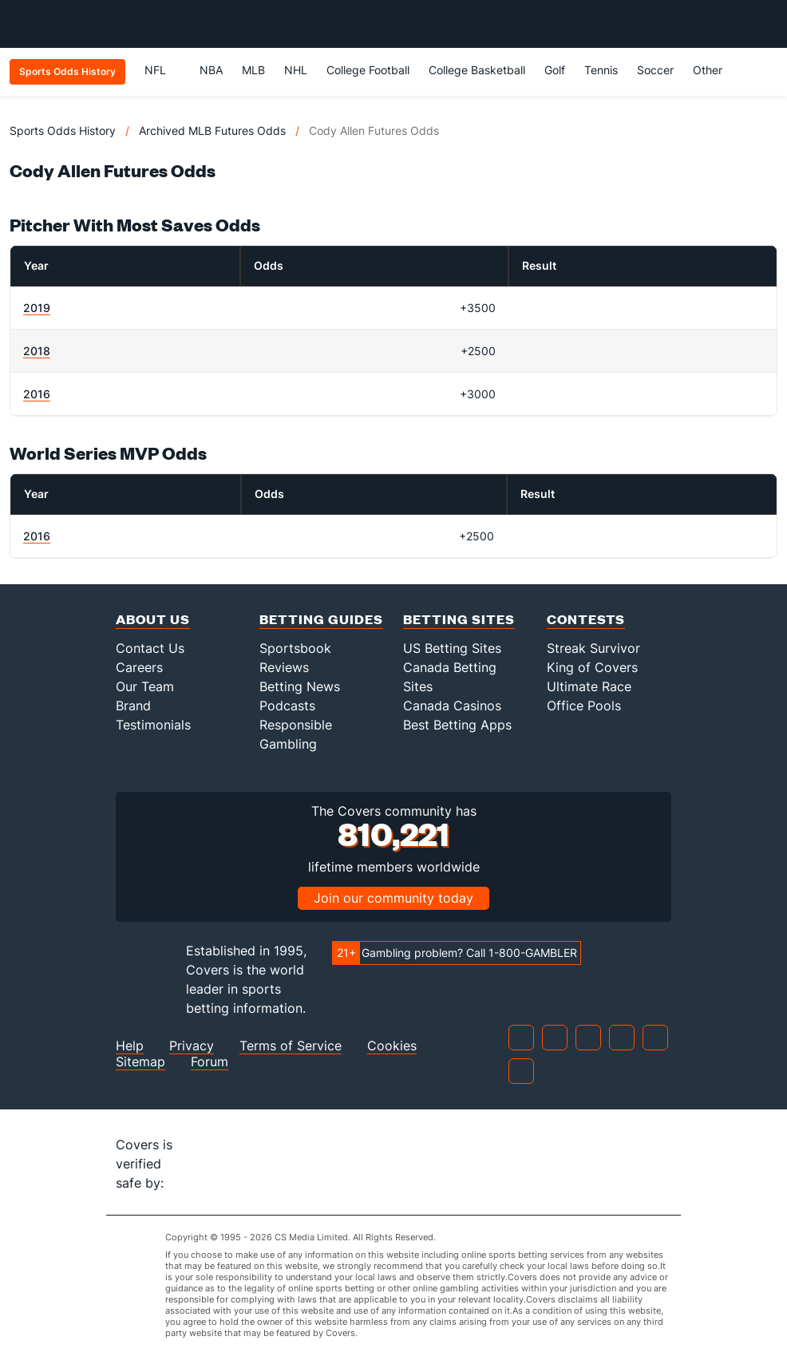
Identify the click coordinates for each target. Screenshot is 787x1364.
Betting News (299, 686)
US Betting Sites (452, 648)
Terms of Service (290, 1046)
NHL (295, 70)
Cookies (392, 1046)
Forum (209, 1061)
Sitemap (140, 1061)
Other (715, 70)
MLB (253, 70)
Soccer (655, 70)
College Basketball (477, 70)
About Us (153, 619)
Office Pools (584, 706)
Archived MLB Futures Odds (212, 130)
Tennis (601, 70)
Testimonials (153, 725)
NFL (162, 70)
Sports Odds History (63, 130)
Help (130, 1046)
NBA (211, 70)
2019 (36, 307)
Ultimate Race (589, 686)
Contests (586, 619)
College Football (367, 70)
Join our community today (393, 898)
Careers (139, 667)
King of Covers (592, 667)
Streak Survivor (593, 648)
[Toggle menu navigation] (766, 24)
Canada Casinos (452, 706)
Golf (554, 70)
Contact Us (150, 648)
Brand (133, 706)
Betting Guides (321, 619)
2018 (36, 351)
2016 (36, 394)
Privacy (191, 1046)
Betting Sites (459, 619)
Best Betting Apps (457, 725)
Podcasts (287, 706)
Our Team (145, 686)
